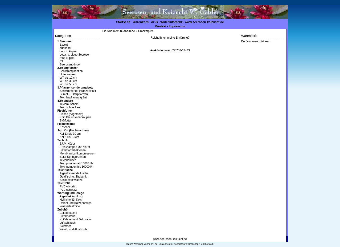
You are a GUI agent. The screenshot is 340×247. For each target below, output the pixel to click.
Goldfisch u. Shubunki (73, 176)
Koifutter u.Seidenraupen (75, 117)
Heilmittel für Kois (71, 199)
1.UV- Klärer (67, 143)
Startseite (123, 22)
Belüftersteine (68, 213)
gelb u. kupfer (68, 51)
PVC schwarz (68, 189)
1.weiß (64, 44)
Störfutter (65, 120)
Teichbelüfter (68, 160)
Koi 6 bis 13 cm (69, 137)
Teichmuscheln (69, 104)
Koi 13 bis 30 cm (70, 133)
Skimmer (65, 226)
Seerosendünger (70, 64)
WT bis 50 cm (68, 84)
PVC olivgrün (68, 186)
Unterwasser (68, 74)
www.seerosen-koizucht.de (204, 22)
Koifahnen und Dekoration (76, 219)
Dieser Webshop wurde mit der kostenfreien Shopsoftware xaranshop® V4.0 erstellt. (170, 244)
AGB (154, 22)
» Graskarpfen (136, 31)
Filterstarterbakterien (73, 150)
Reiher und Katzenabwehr (76, 203)
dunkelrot (65, 48)
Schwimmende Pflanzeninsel (78, 91)
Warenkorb (140, 22)
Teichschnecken (70, 107)
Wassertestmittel (70, 206)
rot (61, 61)
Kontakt (160, 26)
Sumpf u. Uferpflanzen (74, 94)
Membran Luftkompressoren (77, 153)
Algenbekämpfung (71, 196)
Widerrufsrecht (171, 22)
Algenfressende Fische (74, 173)
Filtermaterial (68, 216)
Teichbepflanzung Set (73, 97)
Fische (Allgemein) (71, 114)
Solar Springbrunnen (73, 156)
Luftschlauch (68, 222)
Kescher (65, 127)
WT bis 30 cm (68, 81)
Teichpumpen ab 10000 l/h (76, 163)
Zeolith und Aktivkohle (73, 229)
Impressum (177, 26)
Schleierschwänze (71, 180)
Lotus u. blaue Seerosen (75, 54)
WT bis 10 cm (68, 77)
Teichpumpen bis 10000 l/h (77, 166)
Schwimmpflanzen (71, 71)
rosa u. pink (67, 58)
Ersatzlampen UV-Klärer (75, 147)
